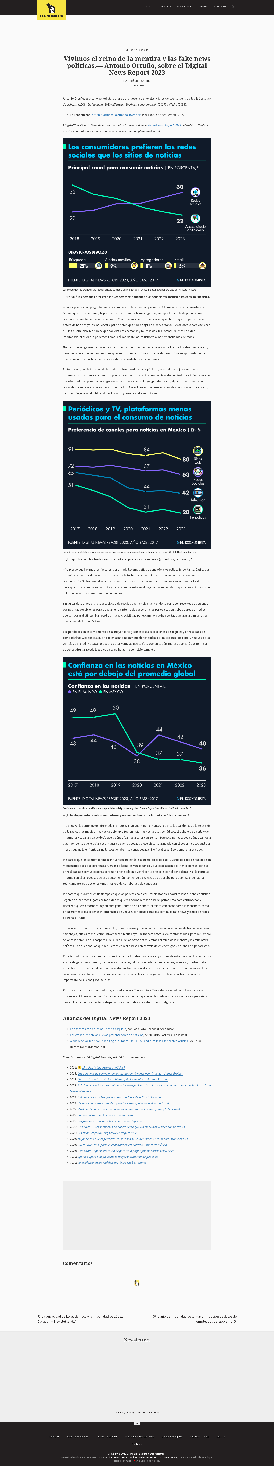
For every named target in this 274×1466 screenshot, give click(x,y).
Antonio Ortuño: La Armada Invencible (116, 115)
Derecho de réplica (172, 1436)
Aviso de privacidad (77, 1436)
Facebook (154, 1412)
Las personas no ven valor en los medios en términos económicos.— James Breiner (130, 1073)
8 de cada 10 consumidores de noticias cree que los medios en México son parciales (131, 1127)
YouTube (202, 6)
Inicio (149, 6)
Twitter (142, 1412)
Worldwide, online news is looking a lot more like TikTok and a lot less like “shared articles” (129, 1041)
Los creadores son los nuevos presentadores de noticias (106, 1035)
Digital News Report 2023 (164, 125)
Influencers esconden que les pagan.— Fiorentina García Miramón (120, 1097)
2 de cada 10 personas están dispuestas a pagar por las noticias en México (126, 1151)
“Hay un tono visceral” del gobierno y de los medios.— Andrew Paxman (123, 1079)
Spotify (130, 1412)
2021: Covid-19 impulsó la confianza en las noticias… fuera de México (122, 1145)
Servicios (165, 6)
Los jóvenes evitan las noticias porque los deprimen (110, 1121)
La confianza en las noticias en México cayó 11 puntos (112, 1163)
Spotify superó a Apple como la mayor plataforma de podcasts (118, 1157)
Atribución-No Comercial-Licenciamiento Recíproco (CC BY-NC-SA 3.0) (141, 1457)
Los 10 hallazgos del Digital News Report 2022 (107, 1133)
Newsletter (184, 6)
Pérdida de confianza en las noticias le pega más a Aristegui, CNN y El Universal (129, 1109)
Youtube (118, 1412)
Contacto (137, 1444)
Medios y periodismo (137, 50)
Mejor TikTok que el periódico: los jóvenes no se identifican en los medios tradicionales (133, 1139)
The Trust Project (199, 1436)
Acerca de (220, 6)
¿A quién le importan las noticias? (103, 1067)
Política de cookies (106, 1436)
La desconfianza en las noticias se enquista (98, 1029)
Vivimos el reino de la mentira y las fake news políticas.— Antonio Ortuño (124, 1103)
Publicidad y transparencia (139, 1436)
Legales (221, 1436)
